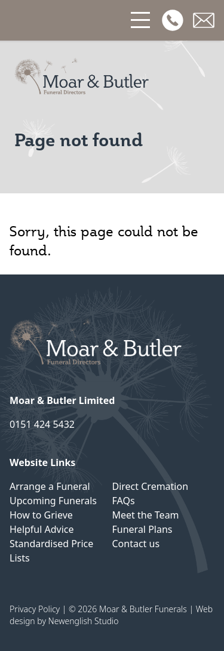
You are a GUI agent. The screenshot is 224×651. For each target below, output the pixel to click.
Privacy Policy (35, 609)
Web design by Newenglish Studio (111, 615)
